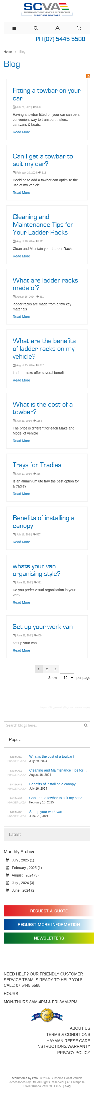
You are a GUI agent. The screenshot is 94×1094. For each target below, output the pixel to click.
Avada (79, 707)
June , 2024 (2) (21, 890)
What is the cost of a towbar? (43, 408)
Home (8, 51)
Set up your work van (43, 627)
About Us (80, 1028)
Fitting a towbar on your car (46, 94)
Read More (21, 132)
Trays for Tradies (37, 465)
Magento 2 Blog (47, 707)
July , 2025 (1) (20, 860)
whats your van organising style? (37, 570)
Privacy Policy (73, 1053)
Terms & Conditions (68, 1034)
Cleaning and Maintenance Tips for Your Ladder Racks (43, 225)
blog (68, 1086)
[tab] (47, 739)
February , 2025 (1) (24, 868)
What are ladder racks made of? (45, 284)
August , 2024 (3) (22, 875)
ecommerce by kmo (25, 1078)
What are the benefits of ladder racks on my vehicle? (44, 349)
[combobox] (47, 725)
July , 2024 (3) (20, 883)
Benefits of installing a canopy (43, 522)
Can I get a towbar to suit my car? (43, 160)
